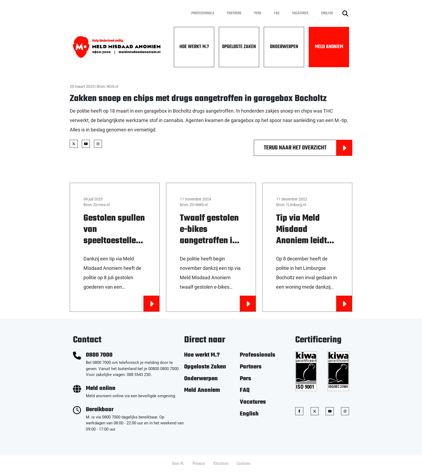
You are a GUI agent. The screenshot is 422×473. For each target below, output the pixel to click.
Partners (234, 13)
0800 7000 (99, 355)
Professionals (202, 13)
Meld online (100, 388)
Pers (257, 13)
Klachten (220, 463)
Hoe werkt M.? (194, 47)
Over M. (178, 463)
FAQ (276, 13)
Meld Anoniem (329, 47)
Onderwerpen (284, 47)
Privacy (198, 463)
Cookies (243, 463)
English (327, 13)
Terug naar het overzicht (308, 148)
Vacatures (300, 13)
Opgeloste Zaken (239, 47)
